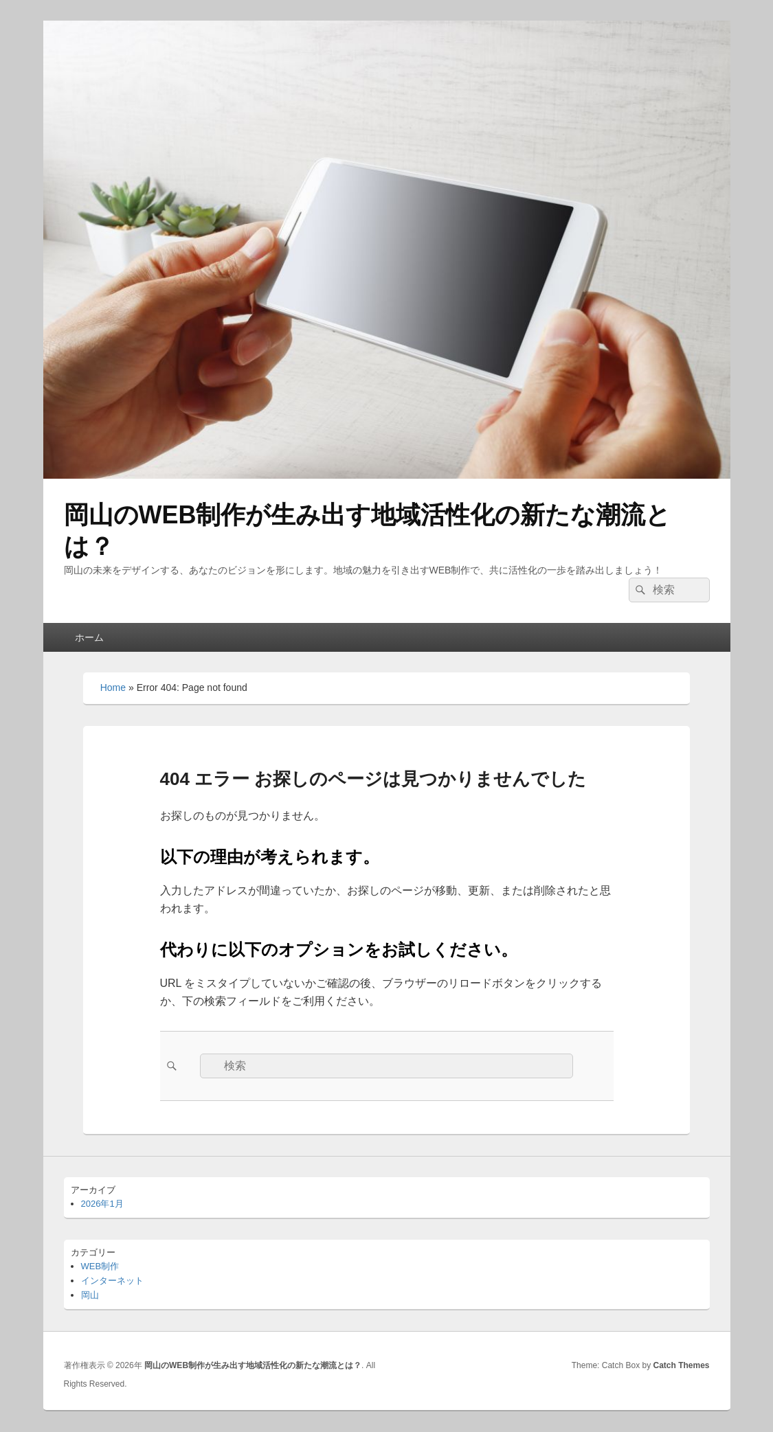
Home (113, 687)
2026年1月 (102, 1203)
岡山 (90, 1295)
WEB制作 (100, 1266)
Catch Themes (681, 1365)
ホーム (89, 637)
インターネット (112, 1280)
